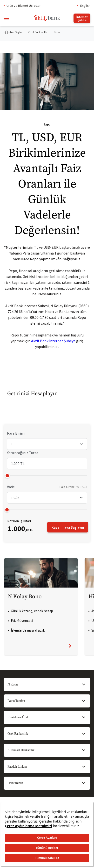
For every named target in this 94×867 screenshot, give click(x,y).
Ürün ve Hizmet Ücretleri (24, 5)
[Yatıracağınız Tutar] (47, 463)
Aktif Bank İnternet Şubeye (53, 340)
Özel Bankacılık (37, 32)
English (85, 5)
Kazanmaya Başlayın (68, 527)
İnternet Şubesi (82, 18)
